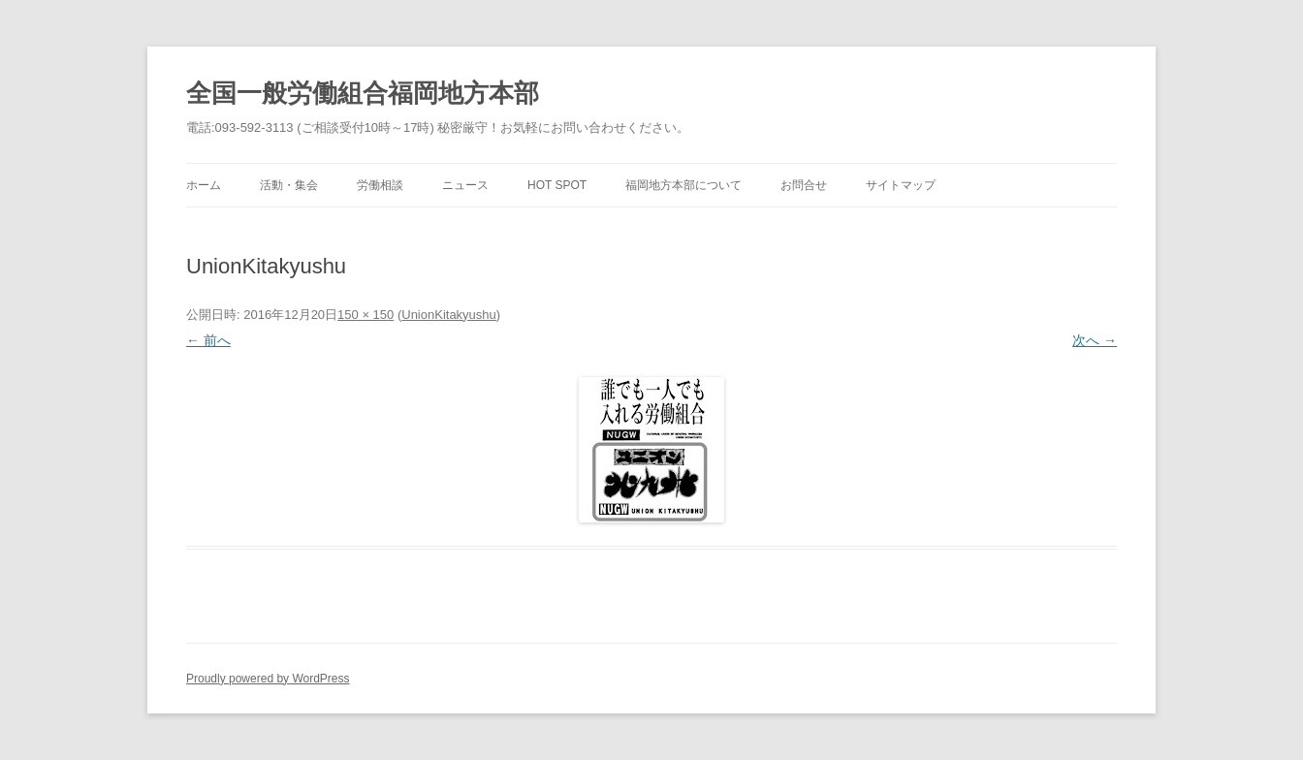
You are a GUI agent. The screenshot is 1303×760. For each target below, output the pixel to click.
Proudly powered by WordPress (268, 678)
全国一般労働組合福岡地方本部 (362, 93)
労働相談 (380, 185)
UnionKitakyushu (448, 314)
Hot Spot (557, 185)
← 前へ (208, 340)
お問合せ (803, 185)
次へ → (1094, 340)
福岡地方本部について (683, 185)
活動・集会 (289, 185)
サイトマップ (901, 185)
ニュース (465, 185)
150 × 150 (365, 314)
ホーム (203, 185)
